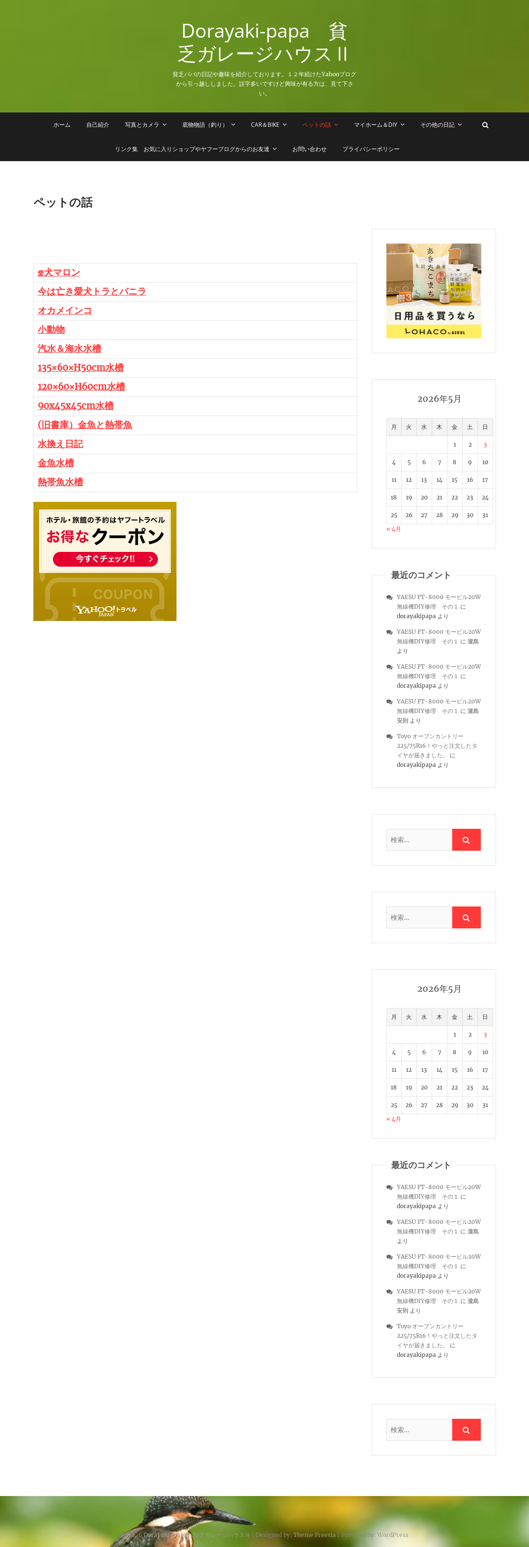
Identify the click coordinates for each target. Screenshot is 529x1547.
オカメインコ (65, 310)
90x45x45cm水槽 (76, 405)
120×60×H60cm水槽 (81, 386)
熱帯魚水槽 (60, 482)
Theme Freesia (314, 1534)
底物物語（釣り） (205, 125)
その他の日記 (437, 125)
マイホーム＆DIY (375, 125)
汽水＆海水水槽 (69, 348)
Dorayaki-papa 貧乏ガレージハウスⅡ (264, 42)
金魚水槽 (56, 463)
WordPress (392, 1534)
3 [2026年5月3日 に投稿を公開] (485, 444)
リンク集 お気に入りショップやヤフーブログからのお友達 (192, 149)
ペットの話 (316, 125)
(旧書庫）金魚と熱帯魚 (85, 424)
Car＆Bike (265, 125)
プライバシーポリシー (371, 149)
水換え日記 (60, 443)
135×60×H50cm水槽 (81, 367)
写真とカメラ (142, 125)
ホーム (62, 125)
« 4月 (393, 528)
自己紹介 (97, 125)
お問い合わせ (309, 149)
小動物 (51, 329)
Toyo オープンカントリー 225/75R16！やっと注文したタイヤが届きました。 (437, 746)
